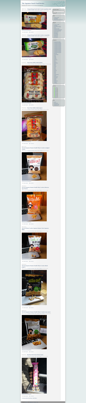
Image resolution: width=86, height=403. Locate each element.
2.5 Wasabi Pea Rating (57, 47)
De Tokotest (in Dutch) (57, 26)
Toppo (55, 73)
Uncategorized (56, 74)
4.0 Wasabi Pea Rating (30, 10)
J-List (55, 27)
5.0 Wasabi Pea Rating (57, 52)
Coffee (55, 56)
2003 (55, 97)
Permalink (26, 32)
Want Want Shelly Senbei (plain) (34, 62)
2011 (55, 88)
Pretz (55, 68)
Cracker (36, 10)
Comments (32, 32)
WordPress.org (56, 105)
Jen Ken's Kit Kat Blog (57, 30)
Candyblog (55, 25)
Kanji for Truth (56, 31)
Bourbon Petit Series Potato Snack (35, 354)
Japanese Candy (56, 28)
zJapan (40, 356)
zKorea (55, 79)
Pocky (55, 67)
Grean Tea (55, 59)
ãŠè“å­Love (56, 24)
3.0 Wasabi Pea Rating (57, 48)
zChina (55, 75)
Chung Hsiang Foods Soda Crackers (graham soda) (39, 9)
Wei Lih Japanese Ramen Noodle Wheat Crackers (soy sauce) (36, 312)
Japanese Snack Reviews (58, 29)
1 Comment (32, 143)
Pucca (55, 69)
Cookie (55, 57)
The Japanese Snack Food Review (33, 3)
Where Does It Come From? (58, 19)
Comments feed (56, 104)
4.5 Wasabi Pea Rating (30, 268)
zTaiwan (41, 10)
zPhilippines (56, 80)
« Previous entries (25, 398)
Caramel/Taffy (56, 54)
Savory (38, 10)
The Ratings (56, 18)
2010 (55, 89)
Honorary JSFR (56, 17)
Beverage (55, 53)
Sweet (55, 72)
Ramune (55, 70)
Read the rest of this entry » (26, 30)
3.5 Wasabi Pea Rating (30, 190)
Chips (35, 190)
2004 (55, 96)
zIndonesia (55, 77)
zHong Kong (56, 76)
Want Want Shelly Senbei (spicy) (34, 108)
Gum (55, 60)
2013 (55, 87)
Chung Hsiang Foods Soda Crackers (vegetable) (38, 35)
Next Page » (30, 398)
